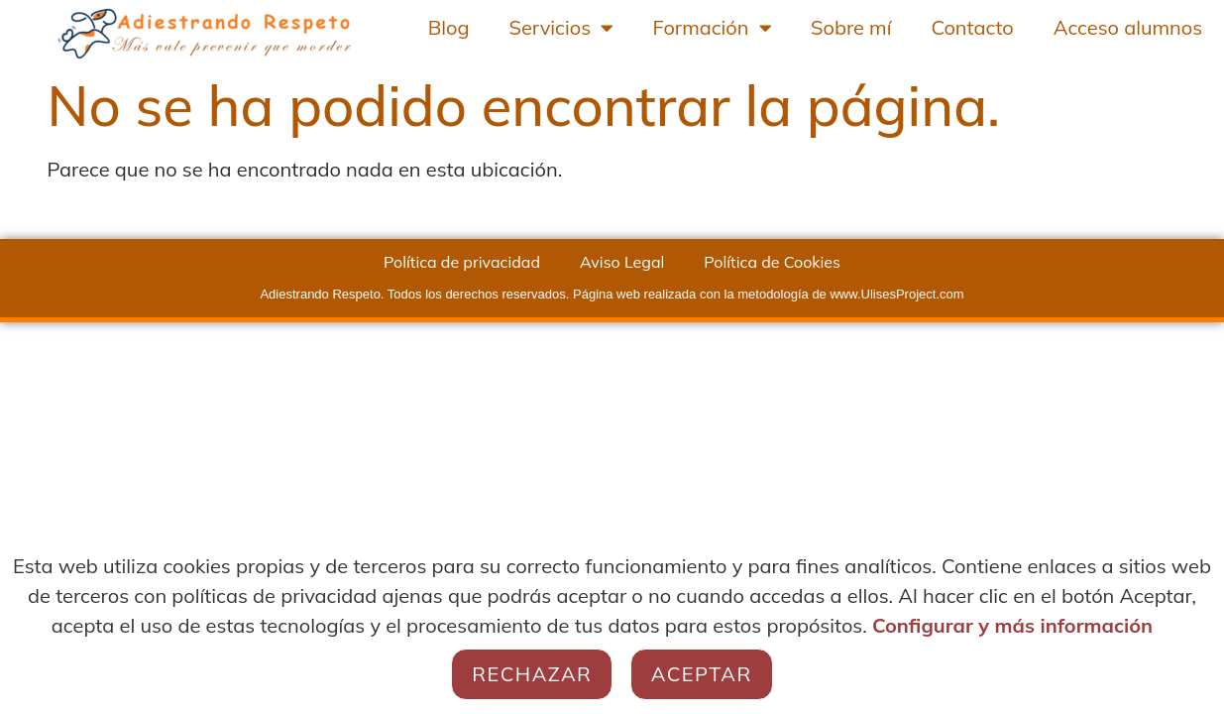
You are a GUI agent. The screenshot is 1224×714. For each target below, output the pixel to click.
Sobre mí (851, 27)
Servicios (561, 28)
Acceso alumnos (1128, 27)
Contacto (972, 27)
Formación (712, 28)
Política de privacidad (462, 262)
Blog (449, 27)
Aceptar (701, 673)
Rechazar (532, 673)
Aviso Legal (622, 262)
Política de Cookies (772, 262)
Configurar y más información (1012, 625)
